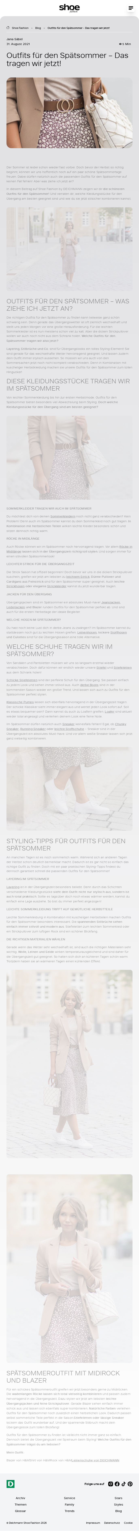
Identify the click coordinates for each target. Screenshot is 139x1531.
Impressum (93, 1523)
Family (69, 1505)
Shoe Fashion (20, 28)
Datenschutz (112, 1523)
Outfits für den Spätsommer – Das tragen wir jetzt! (79, 28)
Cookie (128, 1523)
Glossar (20, 1511)
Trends (70, 1511)
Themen (21, 1505)
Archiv (20, 1498)
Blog (38, 28)
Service (69, 1498)
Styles (118, 1505)
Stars (118, 1498)
